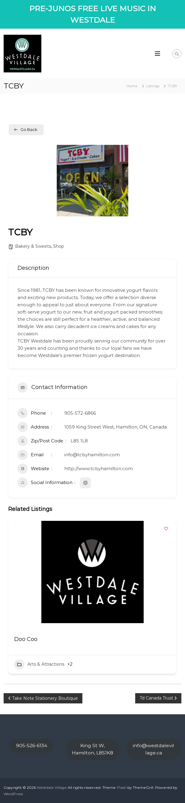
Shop (58, 246)
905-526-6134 (31, 745)
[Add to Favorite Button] (166, 528)
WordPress (13, 794)
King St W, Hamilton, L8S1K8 (92, 749)
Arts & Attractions (39, 664)
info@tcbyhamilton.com (92, 454)
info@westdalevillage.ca (153, 749)
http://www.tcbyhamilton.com (98, 468)
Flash (121, 787)
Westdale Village (52, 787)
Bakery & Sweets (33, 246)
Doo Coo (25, 639)
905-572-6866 (80, 413)
